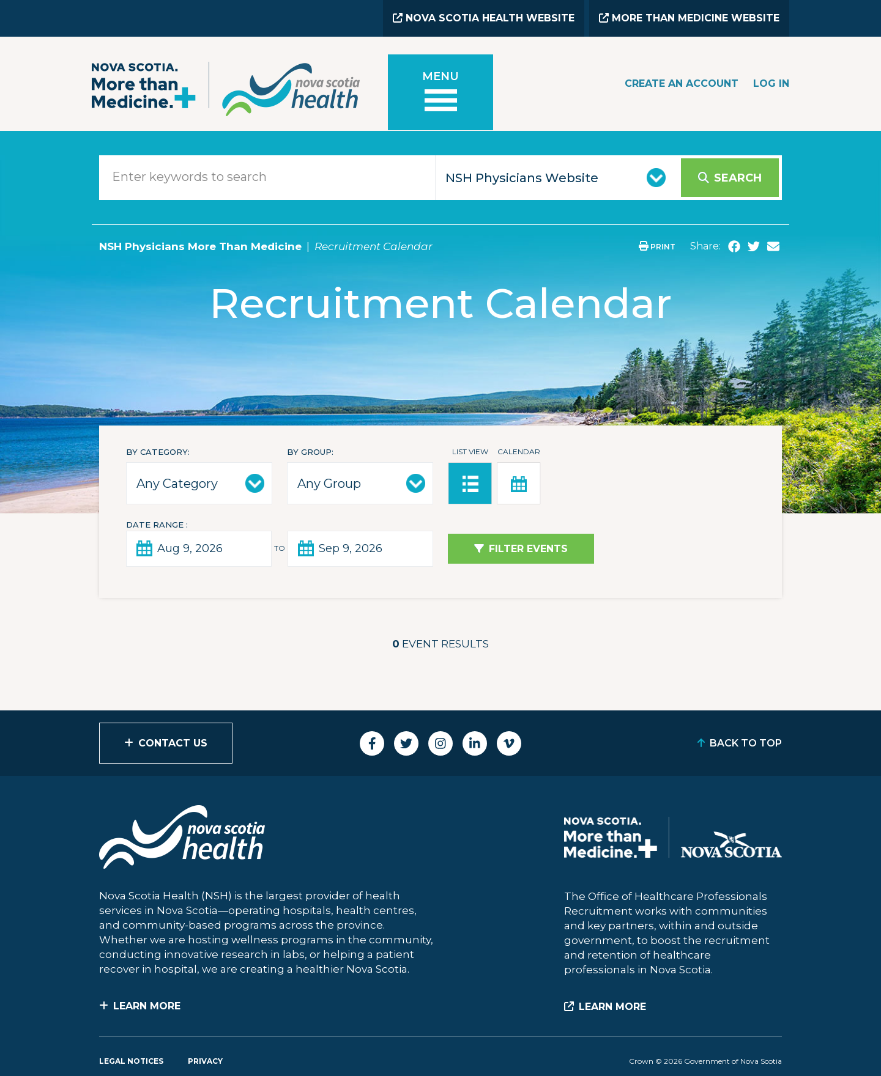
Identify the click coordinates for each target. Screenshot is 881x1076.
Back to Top (746, 743)
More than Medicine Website (689, 18)
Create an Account (681, 83)
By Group (309, 452)
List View (470, 451)
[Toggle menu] (440, 92)
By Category (157, 452)
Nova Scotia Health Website (483, 18)
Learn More (146, 1006)
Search (738, 178)
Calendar (518, 451)
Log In (771, 83)
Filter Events (528, 549)
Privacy (205, 1061)
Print (657, 246)
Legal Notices (131, 1061)
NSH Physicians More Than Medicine (200, 246)
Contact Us (172, 743)
